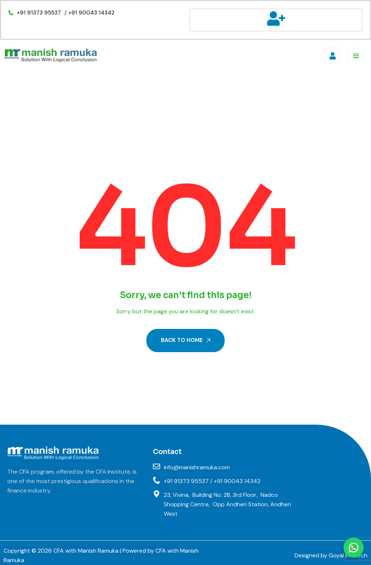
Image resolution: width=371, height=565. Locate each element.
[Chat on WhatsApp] (353, 547)
